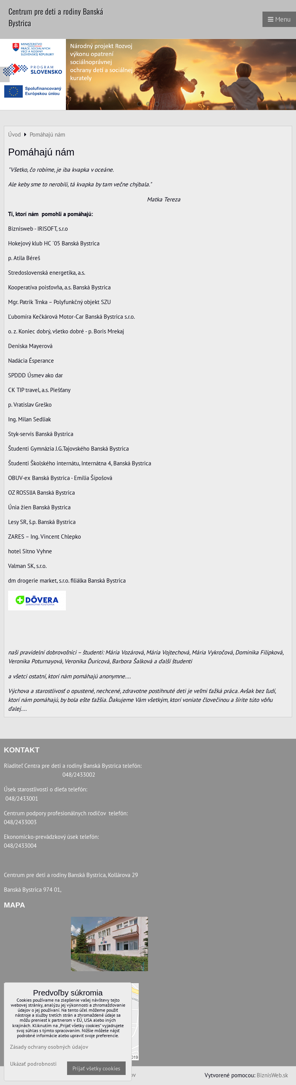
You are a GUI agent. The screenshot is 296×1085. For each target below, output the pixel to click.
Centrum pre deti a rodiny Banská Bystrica (55, 17)
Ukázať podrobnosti (33, 1064)
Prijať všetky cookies (96, 1068)
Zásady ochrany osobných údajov (49, 1046)
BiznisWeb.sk (272, 1075)
